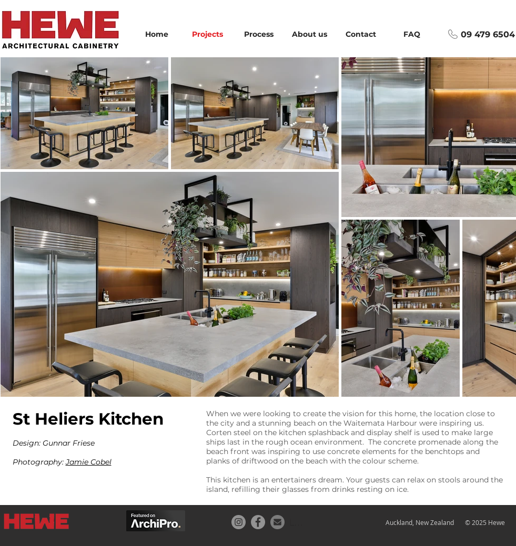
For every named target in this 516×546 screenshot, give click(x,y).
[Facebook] (258, 522)
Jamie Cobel (89, 462)
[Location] (297, 522)
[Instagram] (238, 522)
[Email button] (277, 522)
